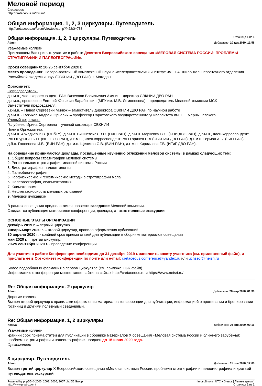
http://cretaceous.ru (129, 273)
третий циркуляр (36, 369)
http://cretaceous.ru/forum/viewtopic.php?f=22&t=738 (44, 29)
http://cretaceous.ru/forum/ (26, 13)
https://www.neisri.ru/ (166, 273)
